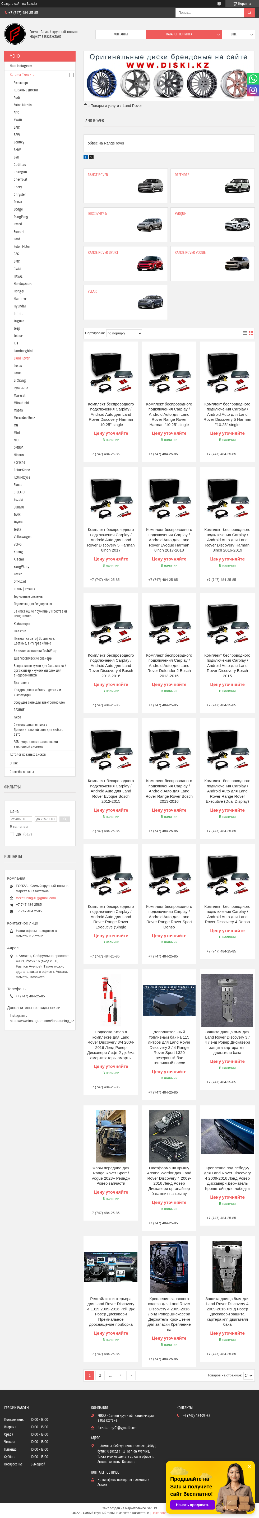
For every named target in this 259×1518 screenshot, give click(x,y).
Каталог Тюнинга (22, 75)
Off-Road (20, 582)
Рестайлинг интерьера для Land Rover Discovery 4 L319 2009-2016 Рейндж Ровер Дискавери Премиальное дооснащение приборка (111, 1311)
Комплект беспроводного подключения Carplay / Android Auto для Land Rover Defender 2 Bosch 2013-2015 (169, 665)
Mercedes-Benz (24, 418)
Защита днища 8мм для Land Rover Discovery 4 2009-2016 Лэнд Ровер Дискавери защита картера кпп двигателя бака (227, 1311)
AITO (16, 113)
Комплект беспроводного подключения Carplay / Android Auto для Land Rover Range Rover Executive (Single (111, 916)
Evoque (180, 214)
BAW (17, 135)
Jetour (18, 336)
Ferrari (19, 232)
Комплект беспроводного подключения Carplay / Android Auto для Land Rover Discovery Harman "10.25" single (111, 414)
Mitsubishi (21, 403)
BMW (17, 150)
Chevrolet (20, 180)
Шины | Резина (24, 589)
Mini (17, 433)
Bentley (19, 142)
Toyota (18, 522)
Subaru (19, 507)
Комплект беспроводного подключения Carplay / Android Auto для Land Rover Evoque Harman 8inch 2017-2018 (169, 539)
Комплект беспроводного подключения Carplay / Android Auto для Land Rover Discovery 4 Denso (227, 914)
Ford (17, 239)
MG (16, 425)
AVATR (18, 120)
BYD (16, 157)
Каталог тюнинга (179, 34)
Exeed (18, 224)
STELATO (19, 492)
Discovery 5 (97, 214)
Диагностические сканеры (33, 658)
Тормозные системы (28, 597)
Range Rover (98, 175)
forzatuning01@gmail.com (36, 898)
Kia (16, 343)
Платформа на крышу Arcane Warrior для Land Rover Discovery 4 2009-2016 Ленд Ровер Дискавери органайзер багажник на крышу (169, 1181)
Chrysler (20, 195)
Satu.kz (152, 1508)
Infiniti (19, 314)
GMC (17, 261)
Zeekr (18, 574)
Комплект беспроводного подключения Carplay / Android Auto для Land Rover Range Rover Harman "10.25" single (169, 414)
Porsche (19, 462)
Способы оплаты (22, 772)
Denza (18, 202)
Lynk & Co (21, 388)
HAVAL (18, 276)
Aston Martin (23, 105)
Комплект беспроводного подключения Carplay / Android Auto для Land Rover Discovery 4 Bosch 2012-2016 (111, 665)
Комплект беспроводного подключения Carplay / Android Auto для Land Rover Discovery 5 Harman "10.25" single (227, 414)
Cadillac (20, 165)
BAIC (17, 127)
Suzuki (18, 500)
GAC (16, 254)
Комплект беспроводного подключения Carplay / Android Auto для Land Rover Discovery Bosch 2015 (227, 665)
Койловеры (22, 624)
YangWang (22, 567)
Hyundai (20, 306)
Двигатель (21, 683)
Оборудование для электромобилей (40, 702)
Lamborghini (23, 351)
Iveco (17, 717)
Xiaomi (19, 559)
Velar (92, 291)
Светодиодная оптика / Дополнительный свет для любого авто (38, 729)
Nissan (19, 455)
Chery (18, 187)
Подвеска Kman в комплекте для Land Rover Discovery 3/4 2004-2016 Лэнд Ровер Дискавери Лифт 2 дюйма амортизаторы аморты (111, 1045)
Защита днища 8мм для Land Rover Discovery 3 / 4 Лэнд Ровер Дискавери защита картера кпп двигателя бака (227, 1042)
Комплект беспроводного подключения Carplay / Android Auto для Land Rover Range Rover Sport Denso (169, 916)
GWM (17, 269)
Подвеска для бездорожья (33, 604)
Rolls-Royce (22, 477)
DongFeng (21, 217)
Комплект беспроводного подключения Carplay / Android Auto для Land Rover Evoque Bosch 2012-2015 (111, 791)
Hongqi (19, 291)
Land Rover (22, 358)
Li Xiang (20, 381)
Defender (182, 175)
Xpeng (18, 552)
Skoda (18, 485)
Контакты (120, 34)
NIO (16, 440)
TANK (17, 515)
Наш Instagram (21, 66)
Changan (20, 172)
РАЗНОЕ (19, 710)
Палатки (20, 631)
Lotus (17, 373)
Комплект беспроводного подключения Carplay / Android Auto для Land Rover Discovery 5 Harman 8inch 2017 (111, 539)
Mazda (18, 410)
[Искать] (249, 12)
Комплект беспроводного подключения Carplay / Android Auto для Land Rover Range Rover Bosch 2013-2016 (169, 791)
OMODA (18, 448)
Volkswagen (22, 537)
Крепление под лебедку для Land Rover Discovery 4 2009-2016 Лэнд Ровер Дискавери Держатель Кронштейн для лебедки (227, 1178)
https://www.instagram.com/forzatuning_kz (42, 1021)
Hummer (20, 299)
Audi (17, 98)
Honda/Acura (23, 284)
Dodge (18, 209)
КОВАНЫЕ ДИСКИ (26, 90)
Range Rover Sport (103, 252)
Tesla (17, 529)
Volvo (17, 545)
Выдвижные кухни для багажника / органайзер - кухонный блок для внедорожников (40, 671)
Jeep (17, 328)
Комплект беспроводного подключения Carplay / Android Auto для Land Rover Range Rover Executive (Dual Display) (227, 791)
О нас (14, 763)
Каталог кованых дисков (28, 755)
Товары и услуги (105, 106)
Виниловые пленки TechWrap (35, 651)
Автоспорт (21, 83)
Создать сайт (11, 4)
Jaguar (19, 321)
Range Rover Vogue (190, 252)
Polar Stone (22, 470)
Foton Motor (22, 247)
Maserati (20, 396)
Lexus (18, 366)
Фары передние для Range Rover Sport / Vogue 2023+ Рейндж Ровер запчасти (110, 1176)
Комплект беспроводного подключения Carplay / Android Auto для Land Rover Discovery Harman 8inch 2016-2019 (227, 539)
